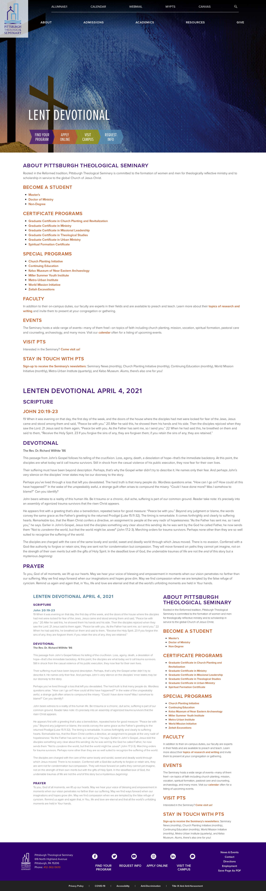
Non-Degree (36, 204)
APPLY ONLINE (157, 866)
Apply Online (64, 137)
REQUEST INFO (130, 866)
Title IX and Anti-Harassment (187, 886)
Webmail (135, 6)
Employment (229, 866)
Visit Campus (86, 137)
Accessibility (123, 886)
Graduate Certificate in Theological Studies (58, 235)
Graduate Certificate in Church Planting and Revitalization (68, 221)
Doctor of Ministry (40, 199)
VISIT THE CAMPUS (184, 867)
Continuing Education (43, 266)
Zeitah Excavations (41, 289)
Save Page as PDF (229, 870)
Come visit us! (70, 349)
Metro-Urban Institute (43, 280)
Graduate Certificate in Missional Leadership (59, 230)
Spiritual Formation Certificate (49, 244)
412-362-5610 (52, 867)
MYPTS (170, 6)
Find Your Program (41, 137)
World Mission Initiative (44, 284)
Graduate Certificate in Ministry (49, 225)
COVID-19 (100, 886)
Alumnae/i (59, 6)
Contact (229, 856)
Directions (229, 861)
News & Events (230, 852)
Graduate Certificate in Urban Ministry (54, 239)
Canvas (205, 6)
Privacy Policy (76, 886)
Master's (34, 194)
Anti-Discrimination (151, 886)
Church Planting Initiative (45, 261)
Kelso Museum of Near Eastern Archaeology (58, 270)
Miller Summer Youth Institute (48, 275)
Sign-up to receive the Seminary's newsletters (54, 366)
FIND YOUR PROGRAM (103, 867)
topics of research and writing (201, 752)
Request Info (110, 137)
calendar (104, 332)
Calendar (98, 6)
